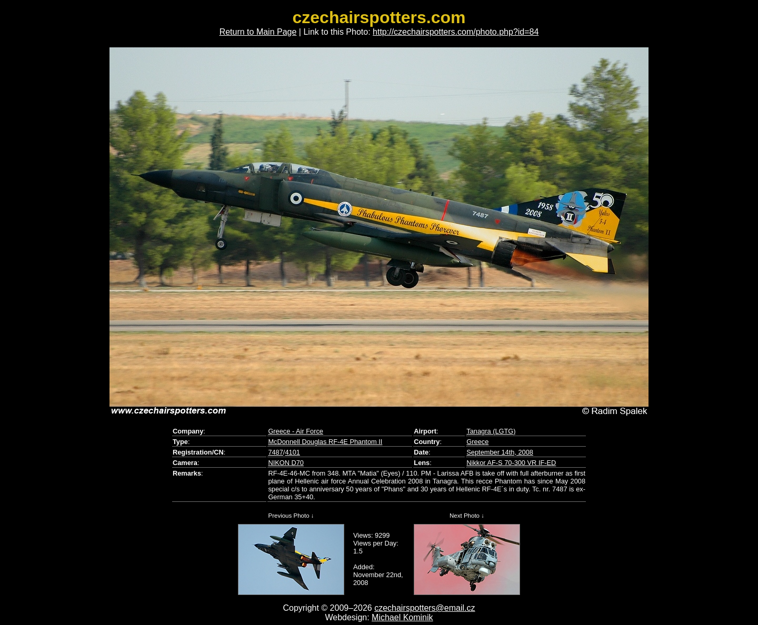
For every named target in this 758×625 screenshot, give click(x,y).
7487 (275, 452)
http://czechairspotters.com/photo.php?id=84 (455, 31)
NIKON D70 (286, 463)
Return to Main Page (258, 31)
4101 (292, 452)
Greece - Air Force (295, 431)
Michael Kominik (402, 617)
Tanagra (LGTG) (490, 431)
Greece (477, 442)
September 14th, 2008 (499, 452)
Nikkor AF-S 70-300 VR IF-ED (511, 463)
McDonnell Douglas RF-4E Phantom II (325, 442)
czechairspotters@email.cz (424, 607)
